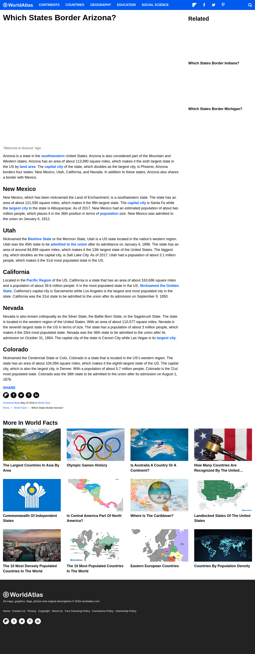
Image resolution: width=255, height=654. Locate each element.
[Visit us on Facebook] (14, 621)
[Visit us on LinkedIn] (38, 621)
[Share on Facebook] (14, 395)
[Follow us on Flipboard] (6, 621)
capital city (54, 167)
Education (126, 5)
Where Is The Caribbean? (152, 516)
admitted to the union (69, 244)
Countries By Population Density (222, 566)
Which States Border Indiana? (213, 63)
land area (27, 167)
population (109, 214)
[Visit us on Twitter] (22, 621)
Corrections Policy (103, 610)
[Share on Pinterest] (29, 395)
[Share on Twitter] (21, 395)
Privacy (31, 610)
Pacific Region (38, 280)
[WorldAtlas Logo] (19, 5)
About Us (57, 610)
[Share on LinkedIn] (36, 395)
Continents (49, 5)
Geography (100, 5)
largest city (18, 208)
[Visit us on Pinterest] (30, 621)
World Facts (44, 402)
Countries (75, 5)
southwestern (53, 156)
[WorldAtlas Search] (250, 5)
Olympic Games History (87, 465)
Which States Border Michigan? (215, 109)
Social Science (155, 5)
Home (6, 610)
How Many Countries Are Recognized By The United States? (216, 470)
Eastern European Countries (154, 566)
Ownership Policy (126, 610)
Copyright (44, 610)
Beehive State (39, 239)
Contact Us (19, 610)
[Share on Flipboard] (6, 395)
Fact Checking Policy (77, 610)
